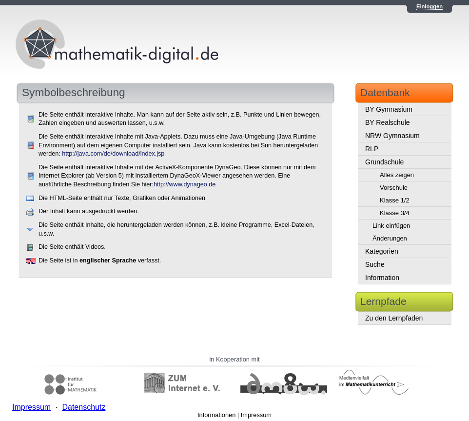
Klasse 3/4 (395, 213)
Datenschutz (83, 407)
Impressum (256, 415)
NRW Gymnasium (392, 136)
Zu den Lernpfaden (394, 318)
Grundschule (384, 162)
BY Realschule (387, 122)
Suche (375, 264)
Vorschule (394, 187)
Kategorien (381, 251)
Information (382, 277)
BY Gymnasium (388, 109)
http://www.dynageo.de (184, 184)
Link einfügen (391, 225)
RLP (371, 149)
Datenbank (385, 92)
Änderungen (389, 238)
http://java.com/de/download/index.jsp (113, 153)
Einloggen (429, 6)
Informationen (216, 415)
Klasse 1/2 (395, 200)
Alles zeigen (397, 175)
